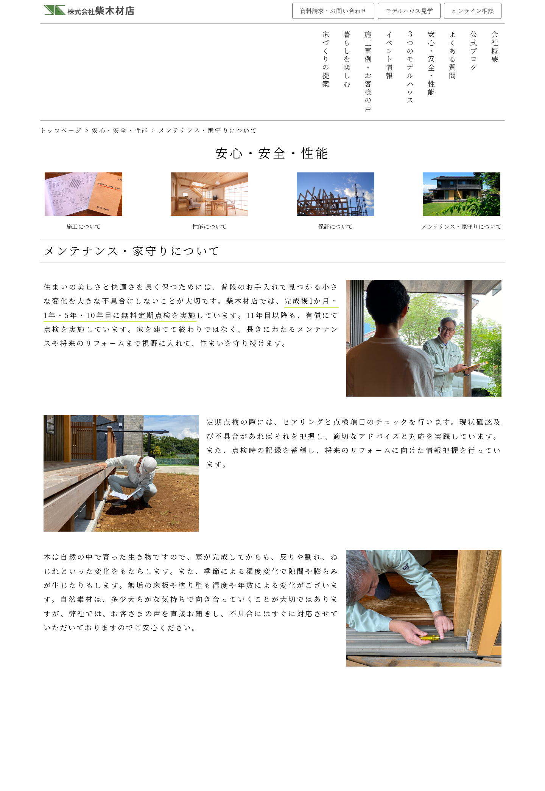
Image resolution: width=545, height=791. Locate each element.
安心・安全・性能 (431, 63)
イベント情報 (389, 55)
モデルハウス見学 (409, 10)
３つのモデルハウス (410, 68)
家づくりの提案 (325, 59)
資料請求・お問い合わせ (333, 10)
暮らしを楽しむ (347, 59)
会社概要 (495, 47)
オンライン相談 (473, 10)
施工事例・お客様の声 (368, 72)
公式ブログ (473, 51)
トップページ (61, 130)
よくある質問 (452, 55)
